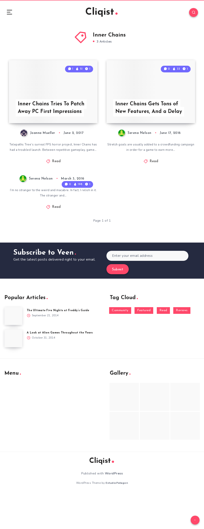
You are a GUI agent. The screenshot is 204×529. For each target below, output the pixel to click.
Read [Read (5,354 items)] (163, 345)
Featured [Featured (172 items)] (144, 345)
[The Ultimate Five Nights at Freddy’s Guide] (13, 351)
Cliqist (101, 13)
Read (56, 195)
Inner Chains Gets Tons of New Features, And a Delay (150, 135)
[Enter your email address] (147, 291)
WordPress (114, 508)
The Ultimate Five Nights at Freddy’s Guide (60, 345)
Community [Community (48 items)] (120, 345)
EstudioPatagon (117, 517)
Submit (117, 304)
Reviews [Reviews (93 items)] (182, 345)
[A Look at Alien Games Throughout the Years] (13, 373)
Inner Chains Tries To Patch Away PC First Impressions (53, 135)
